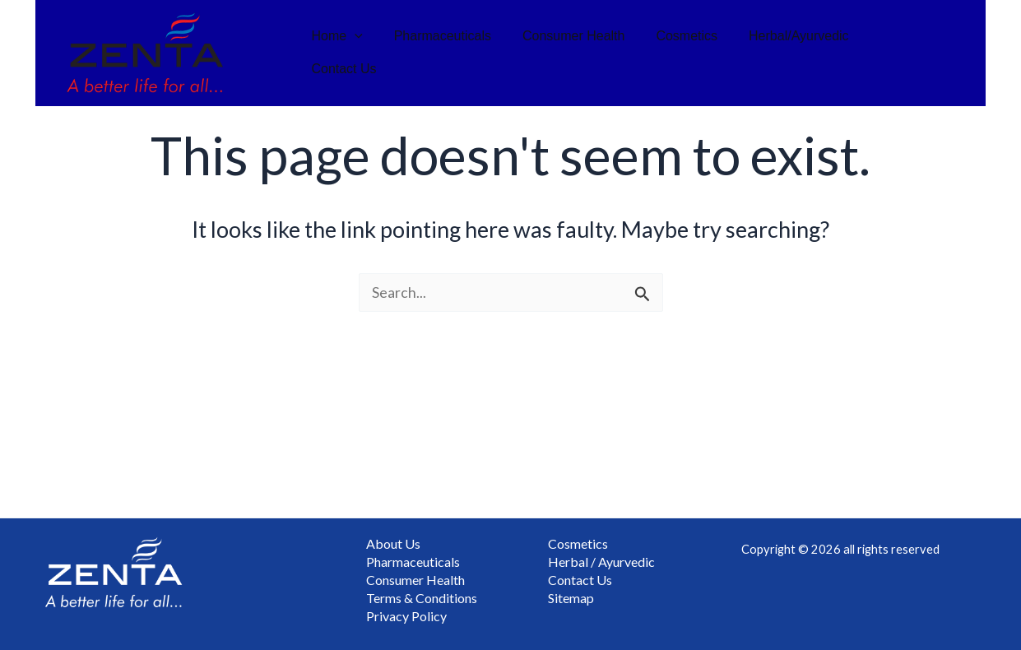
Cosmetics (682, 53)
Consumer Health (573, 53)
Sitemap (571, 597)
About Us (393, 540)
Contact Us (898, 53)
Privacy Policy (406, 616)
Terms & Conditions (421, 597)
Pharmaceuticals (447, 53)
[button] (364, 53)
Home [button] (347, 53)
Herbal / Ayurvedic (601, 559)
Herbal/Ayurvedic (790, 53)
